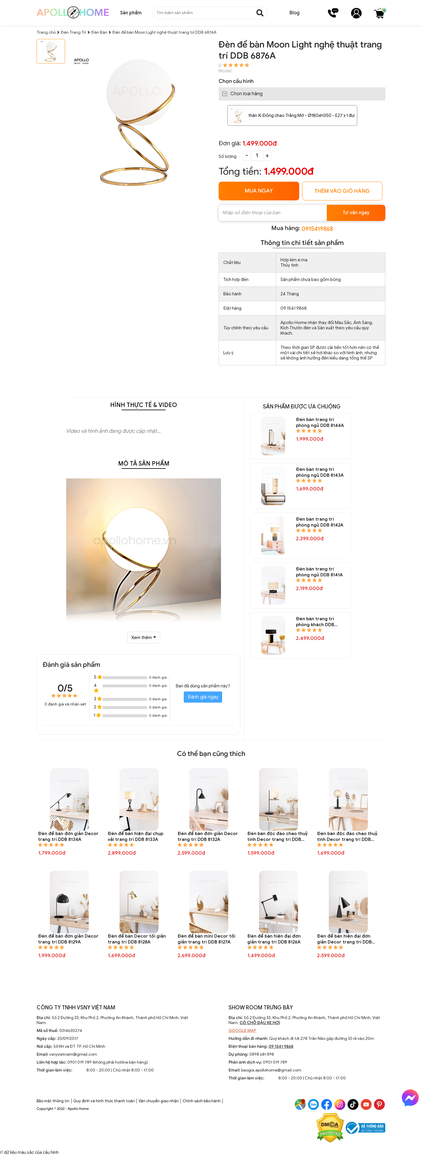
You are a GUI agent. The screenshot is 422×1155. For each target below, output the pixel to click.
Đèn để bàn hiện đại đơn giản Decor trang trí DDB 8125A (344, 939)
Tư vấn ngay (356, 213)
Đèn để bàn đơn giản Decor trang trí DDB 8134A (68, 836)
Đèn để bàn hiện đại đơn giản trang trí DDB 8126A (274, 939)
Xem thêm (143, 637)
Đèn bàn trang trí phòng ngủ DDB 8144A (320, 422)
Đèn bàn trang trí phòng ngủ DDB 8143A (319, 472)
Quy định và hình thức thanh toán (104, 1100)
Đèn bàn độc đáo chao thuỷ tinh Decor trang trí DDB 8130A (347, 836)
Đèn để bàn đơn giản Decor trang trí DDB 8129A (68, 939)
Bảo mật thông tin (53, 1100)
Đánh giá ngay (203, 697)
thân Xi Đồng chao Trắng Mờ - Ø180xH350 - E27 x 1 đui (301, 115)
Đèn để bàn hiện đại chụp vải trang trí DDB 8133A (135, 836)
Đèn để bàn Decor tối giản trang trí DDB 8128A (137, 939)
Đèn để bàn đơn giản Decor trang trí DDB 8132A (208, 836)
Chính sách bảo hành (202, 1100)
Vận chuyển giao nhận (159, 1100)
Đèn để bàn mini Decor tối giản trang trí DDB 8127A (206, 939)
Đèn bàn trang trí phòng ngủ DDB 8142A (319, 522)
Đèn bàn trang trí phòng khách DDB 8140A (315, 622)
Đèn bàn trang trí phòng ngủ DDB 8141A (319, 572)
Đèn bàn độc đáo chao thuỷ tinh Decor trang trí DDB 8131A (277, 836)
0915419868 (317, 229)
